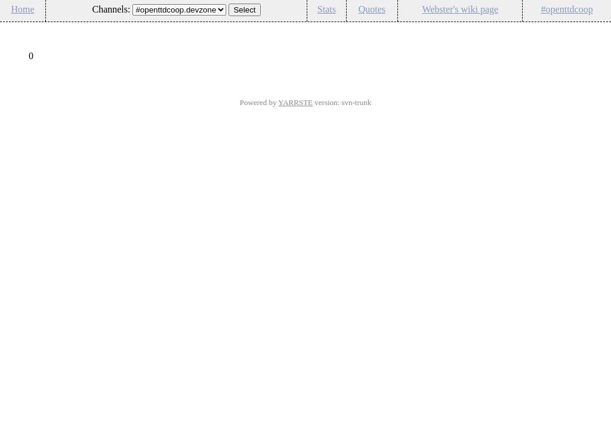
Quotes (372, 9)
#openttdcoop (567, 9)
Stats (326, 9)
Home (22, 9)
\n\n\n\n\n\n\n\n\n (179, 10)
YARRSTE (295, 102)
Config (595, 29)
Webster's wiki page (460, 9)
